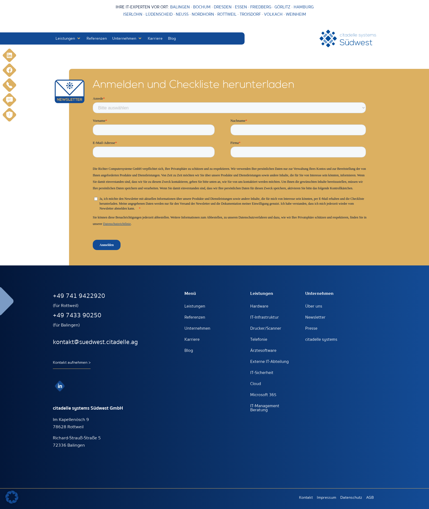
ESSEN (241, 7)
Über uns (313, 306)
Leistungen (194, 306)
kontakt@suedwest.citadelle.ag (95, 342)
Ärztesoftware (263, 350)
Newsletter (315, 317)
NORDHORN (203, 14)
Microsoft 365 (263, 394)
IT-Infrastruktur (264, 317)
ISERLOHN (132, 14)
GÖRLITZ (282, 7)
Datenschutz (351, 497)
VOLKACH (274, 14)
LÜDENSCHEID (159, 14)
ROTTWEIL (226, 14)
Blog (188, 350)
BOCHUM (202, 7)
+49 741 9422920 (79, 296)
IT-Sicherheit (261, 372)
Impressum (326, 497)
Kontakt (306, 497)
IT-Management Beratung (264, 407)
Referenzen (194, 317)
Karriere (192, 339)
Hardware (259, 306)
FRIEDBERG (260, 7)
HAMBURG (304, 7)
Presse (311, 328)
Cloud (255, 383)
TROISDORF (250, 14)
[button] (68, 38)
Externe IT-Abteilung (269, 361)
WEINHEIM (296, 14)
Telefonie (258, 339)
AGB (370, 497)
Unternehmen (197, 328)
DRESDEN (223, 7)
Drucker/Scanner (265, 328)
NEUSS (182, 14)
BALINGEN (180, 7)
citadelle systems (321, 339)
